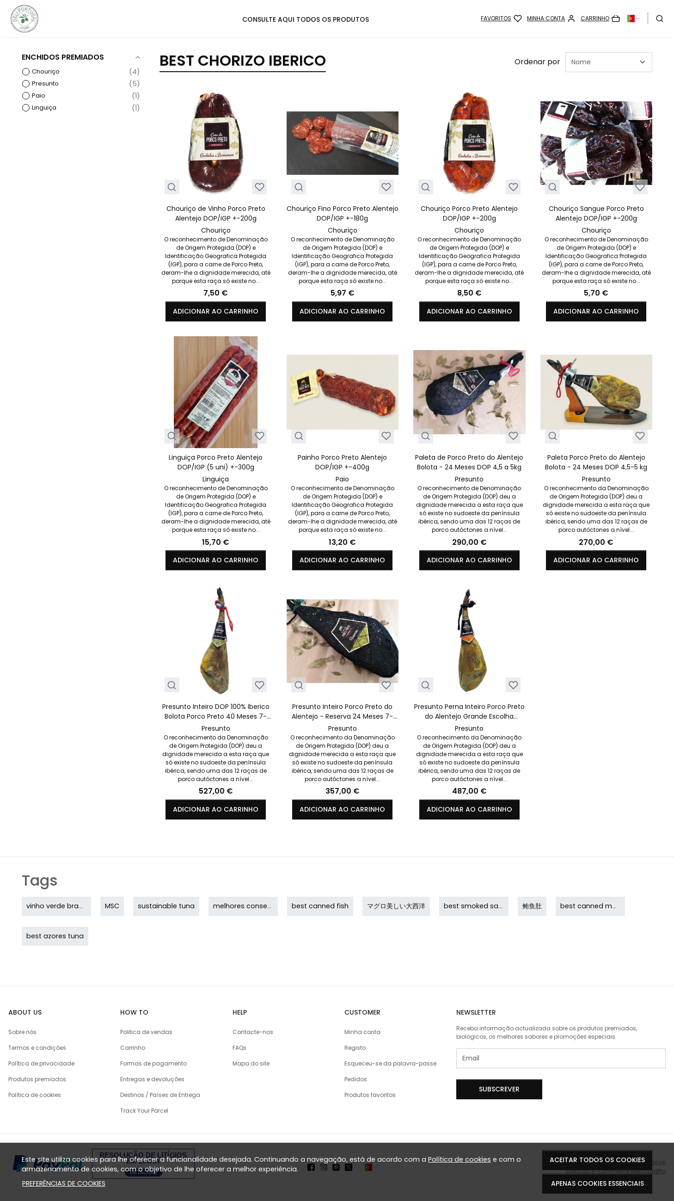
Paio (38, 95)
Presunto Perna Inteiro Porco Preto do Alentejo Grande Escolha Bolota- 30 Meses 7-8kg (469, 711)
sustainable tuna (166, 906)
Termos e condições (37, 1048)
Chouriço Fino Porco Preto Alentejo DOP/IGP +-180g (342, 213)
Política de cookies (459, 1159)
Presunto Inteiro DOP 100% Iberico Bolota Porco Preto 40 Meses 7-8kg (216, 711)
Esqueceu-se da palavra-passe (390, 1063)
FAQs (239, 1048)
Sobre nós (22, 1032)
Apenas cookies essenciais (597, 1183)
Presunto (45, 83)
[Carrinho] (600, 18)
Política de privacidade (41, 1063)
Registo (355, 1048)
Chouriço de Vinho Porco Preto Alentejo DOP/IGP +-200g (215, 213)
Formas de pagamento (153, 1063)
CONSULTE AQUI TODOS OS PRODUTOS (305, 19)
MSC (112, 906)
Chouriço (46, 71)
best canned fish (320, 906)
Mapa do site (251, 1063)
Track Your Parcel (144, 1111)
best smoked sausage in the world (502, 906)
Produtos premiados (37, 1079)
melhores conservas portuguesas (270, 906)
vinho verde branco (59, 906)
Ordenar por (537, 61)
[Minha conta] (551, 18)
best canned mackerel (598, 906)
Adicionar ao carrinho (215, 311)
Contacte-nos (253, 1032)
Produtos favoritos (370, 1095)
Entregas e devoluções (152, 1079)
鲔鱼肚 (532, 906)
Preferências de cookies (63, 1183)
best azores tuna (55, 936)
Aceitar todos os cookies (597, 1159)
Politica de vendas (146, 1032)
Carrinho (132, 1048)
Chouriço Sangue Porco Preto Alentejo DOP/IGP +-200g (596, 213)
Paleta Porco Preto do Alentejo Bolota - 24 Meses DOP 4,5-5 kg (596, 462)
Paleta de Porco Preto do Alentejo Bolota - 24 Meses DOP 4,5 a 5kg (469, 462)
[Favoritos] (501, 18)
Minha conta (362, 1032)
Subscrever (499, 1089)
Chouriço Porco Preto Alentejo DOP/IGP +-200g (469, 213)
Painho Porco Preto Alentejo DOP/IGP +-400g (342, 462)
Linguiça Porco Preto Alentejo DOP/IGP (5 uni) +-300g (216, 462)
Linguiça (44, 107)
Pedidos (355, 1079)
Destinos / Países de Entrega (160, 1095)
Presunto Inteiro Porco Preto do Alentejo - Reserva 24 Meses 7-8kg (342, 711)
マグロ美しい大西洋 (396, 906)
